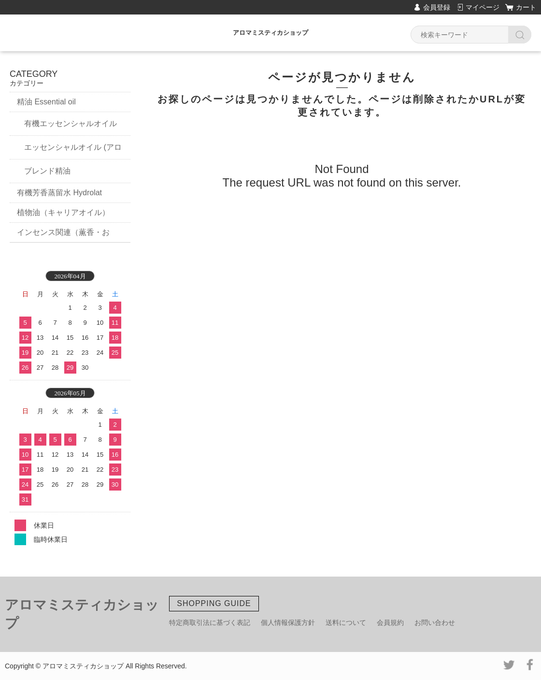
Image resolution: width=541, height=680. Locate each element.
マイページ (482, 7)
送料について (346, 622)
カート (526, 7)
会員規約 (390, 622)
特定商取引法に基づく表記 (209, 622)
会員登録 (436, 7)
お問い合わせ (434, 622)
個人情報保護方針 (288, 622)
